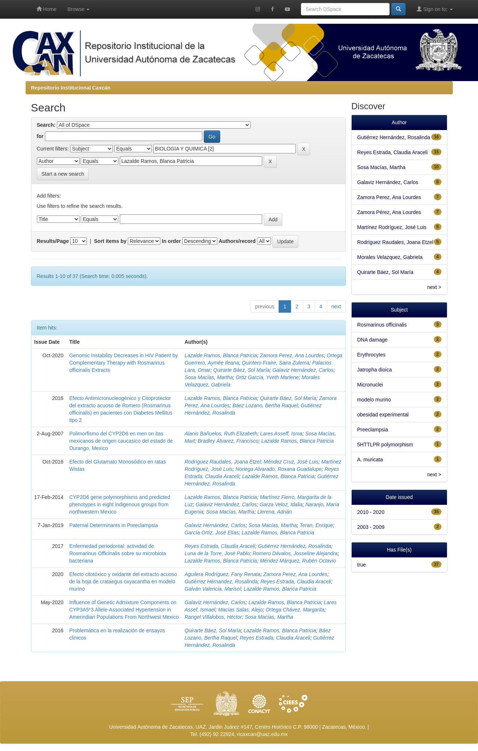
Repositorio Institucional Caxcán (71, 88)
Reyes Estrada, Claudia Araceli (219, 546)
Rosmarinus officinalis (382, 325)
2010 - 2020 (371, 512)
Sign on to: (435, 9)
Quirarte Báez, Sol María (241, 370)
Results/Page (53, 241)
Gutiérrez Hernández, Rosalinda (294, 546)
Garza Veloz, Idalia (281, 504)
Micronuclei (370, 385)
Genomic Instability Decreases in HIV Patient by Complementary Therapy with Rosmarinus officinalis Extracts (123, 362)
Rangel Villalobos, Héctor (213, 617)
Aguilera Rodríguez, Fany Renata (222, 574)
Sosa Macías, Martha (208, 377)
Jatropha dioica (374, 370)
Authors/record (237, 241)
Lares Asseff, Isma (281, 434)
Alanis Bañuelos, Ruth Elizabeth (220, 434)
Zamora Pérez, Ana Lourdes (389, 212)
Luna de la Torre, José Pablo (217, 553)
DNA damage (372, 340)
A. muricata (370, 459)
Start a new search (63, 174)
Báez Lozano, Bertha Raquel (265, 405)
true (361, 565)
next (336, 306)
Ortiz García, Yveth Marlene (267, 377)
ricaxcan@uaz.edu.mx (262, 734)
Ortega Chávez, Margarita (294, 610)
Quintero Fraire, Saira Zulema (275, 363)
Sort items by (110, 241)
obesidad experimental (383, 415)
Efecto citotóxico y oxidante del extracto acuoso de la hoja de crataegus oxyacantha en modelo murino (123, 581)
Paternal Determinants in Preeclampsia (113, 525)
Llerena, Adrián (274, 512)
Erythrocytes (371, 355)
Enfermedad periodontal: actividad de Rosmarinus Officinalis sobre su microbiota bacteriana (117, 553)
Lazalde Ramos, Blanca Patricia (220, 355)
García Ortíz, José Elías (211, 532)
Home (47, 9)
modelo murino (374, 400)
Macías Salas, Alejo (240, 610)
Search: (46, 125)
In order (171, 241)
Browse (79, 9)
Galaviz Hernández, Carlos (302, 370)
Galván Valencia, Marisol (212, 589)
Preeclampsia (372, 429)
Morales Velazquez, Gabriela (389, 257)
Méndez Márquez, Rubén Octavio (298, 561)
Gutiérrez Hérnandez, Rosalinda (220, 581)
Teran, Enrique (316, 525)
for (40, 136)
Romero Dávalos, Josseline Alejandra (295, 553)
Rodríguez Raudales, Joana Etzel (222, 462)
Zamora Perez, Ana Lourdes (292, 355)
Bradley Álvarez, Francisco (228, 441)
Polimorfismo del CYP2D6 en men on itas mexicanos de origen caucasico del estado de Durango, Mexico (121, 441)
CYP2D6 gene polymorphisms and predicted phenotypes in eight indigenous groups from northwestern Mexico (119, 504)
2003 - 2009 (371, 527)
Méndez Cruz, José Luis (291, 462)
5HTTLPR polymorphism (385, 444)
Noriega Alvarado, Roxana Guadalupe (279, 469)
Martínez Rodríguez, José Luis (392, 227)
